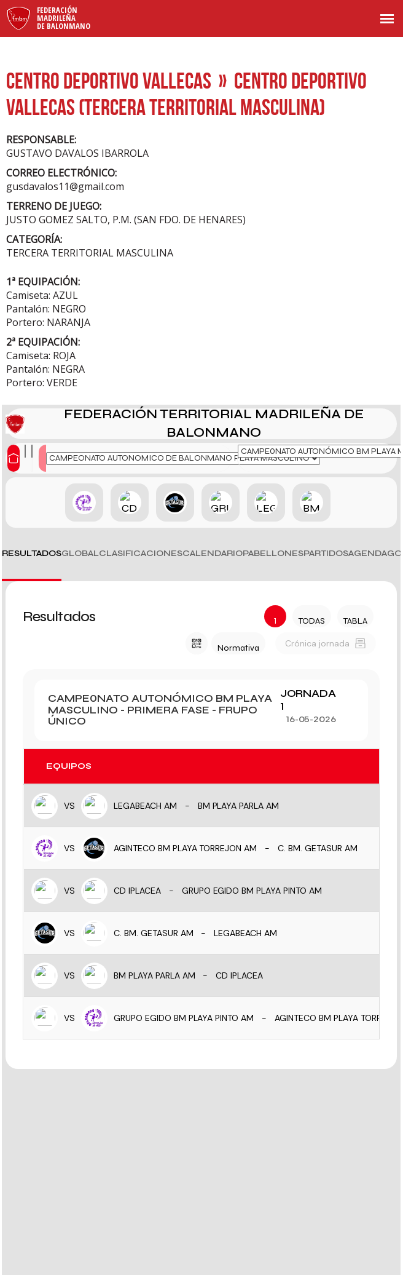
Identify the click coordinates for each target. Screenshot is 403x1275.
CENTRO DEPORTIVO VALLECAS (108, 80)
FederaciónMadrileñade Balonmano (63, 17)
